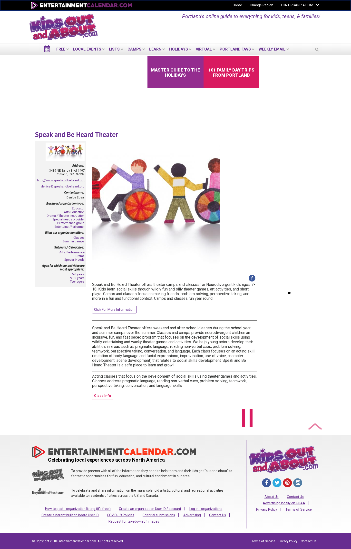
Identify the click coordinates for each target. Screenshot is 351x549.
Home (237, 5)
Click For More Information (114, 309)
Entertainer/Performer (70, 226)
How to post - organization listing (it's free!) (78, 509)
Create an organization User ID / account (150, 509)
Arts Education (74, 212)
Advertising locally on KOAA (284, 503)
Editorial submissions (159, 515)
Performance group (71, 223)
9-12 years (77, 278)
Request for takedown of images (133, 521)
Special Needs (74, 259)
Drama (80, 256)
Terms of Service (298, 509)
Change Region (261, 5)
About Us (271, 497)
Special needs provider (68, 219)
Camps (134, 49)
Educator (78, 208)
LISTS (114, 49)
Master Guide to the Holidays (175, 72)
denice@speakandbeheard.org (63, 186)
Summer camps (74, 241)
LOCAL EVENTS (87, 49)
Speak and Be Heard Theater (76, 134)
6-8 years (78, 274)
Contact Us (217, 515)
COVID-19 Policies (120, 515)
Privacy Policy (266, 509)
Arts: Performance (72, 252)
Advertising (192, 515)
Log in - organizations (205, 509)
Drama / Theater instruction (66, 216)
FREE (60, 49)
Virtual (204, 49)
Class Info (102, 396)
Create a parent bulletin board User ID (70, 515)
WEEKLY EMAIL (272, 49)
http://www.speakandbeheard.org (61, 180)
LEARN (155, 49)
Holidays (178, 49)
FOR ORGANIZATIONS (297, 5)
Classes (79, 237)
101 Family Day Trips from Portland (231, 72)
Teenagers (77, 281)
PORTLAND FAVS (235, 49)
